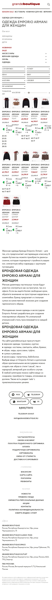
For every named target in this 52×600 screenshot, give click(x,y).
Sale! (4, 50)
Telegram (33, 394)
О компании (26, 466)
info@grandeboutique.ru (26, 418)
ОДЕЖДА (24, 62)
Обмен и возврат (26, 440)
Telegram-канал (26, 414)
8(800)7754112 (26, 408)
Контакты (26, 506)
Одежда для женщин (12, 18)
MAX (16, 394)
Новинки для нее (34, 12)
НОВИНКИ (7, 47)
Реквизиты (26, 481)
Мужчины (7, 39)
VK (36, 401)
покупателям (26, 432)
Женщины (7, 36)
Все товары (20, 12)
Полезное (26, 488)
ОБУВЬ (24, 59)
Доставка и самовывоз (26, 459)
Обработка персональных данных (26, 500)
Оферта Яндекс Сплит (26, 513)
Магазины (26, 478)
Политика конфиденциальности (26, 510)
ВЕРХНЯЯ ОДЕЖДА (24, 56)
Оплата (26, 446)
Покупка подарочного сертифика (26, 443)
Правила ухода (26, 497)
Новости (26, 494)
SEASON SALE (8, 12)
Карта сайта (26, 475)
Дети (4, 42)
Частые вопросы (26, 437)
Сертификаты (26, 453)
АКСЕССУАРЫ (24, 53)
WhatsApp (19, 401)
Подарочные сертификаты (26, 450)
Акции (26, 503)
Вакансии (26, 472)
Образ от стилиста (26, 456)
